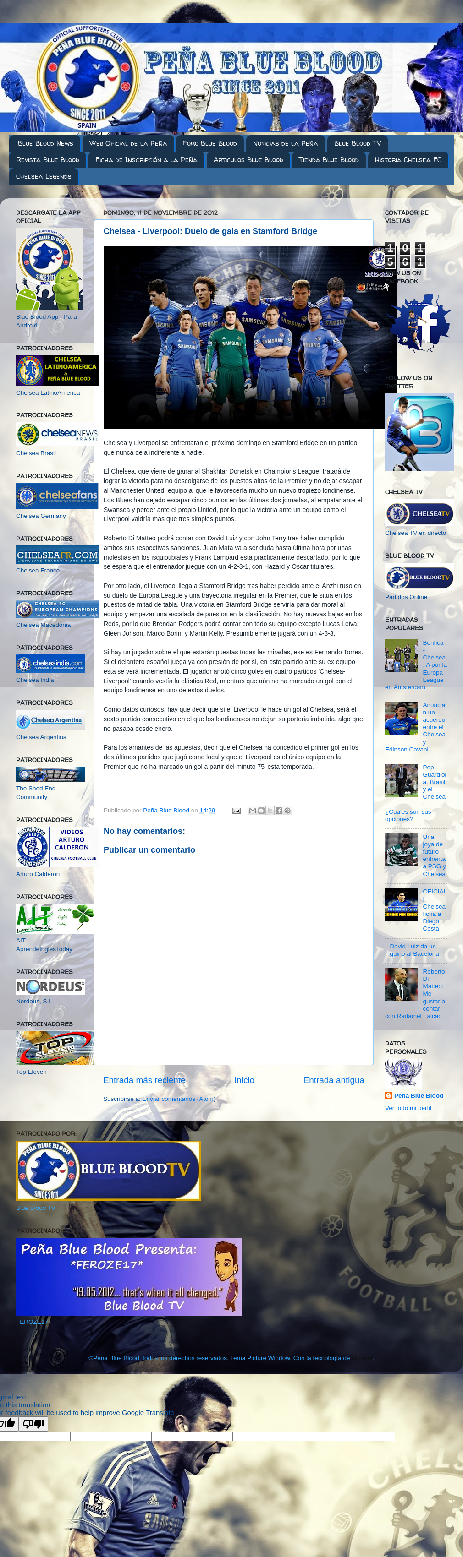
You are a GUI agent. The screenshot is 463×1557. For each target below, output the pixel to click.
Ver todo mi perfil (408, 1108)
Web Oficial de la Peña (128, 143)
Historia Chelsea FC (408, 159)
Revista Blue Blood (47, 159)
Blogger (362, 1358)
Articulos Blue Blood (248, 159)
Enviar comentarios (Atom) (179, 1098)
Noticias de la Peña (285, 143)
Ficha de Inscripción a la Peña (146, 159)
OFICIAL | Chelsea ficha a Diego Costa (434, 910)
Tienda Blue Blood (329, 159)
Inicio (244, 1080)
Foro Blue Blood (210, 143)
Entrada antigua (333, 1080)
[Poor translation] (33, 1424)
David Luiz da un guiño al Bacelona (414, 950)
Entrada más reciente (144, 1080)
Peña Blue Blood (418, 1095)
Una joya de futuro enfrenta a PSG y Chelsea (434, 855)
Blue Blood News (45, 143)
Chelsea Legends (44, 176)
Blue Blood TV (357, 143)
